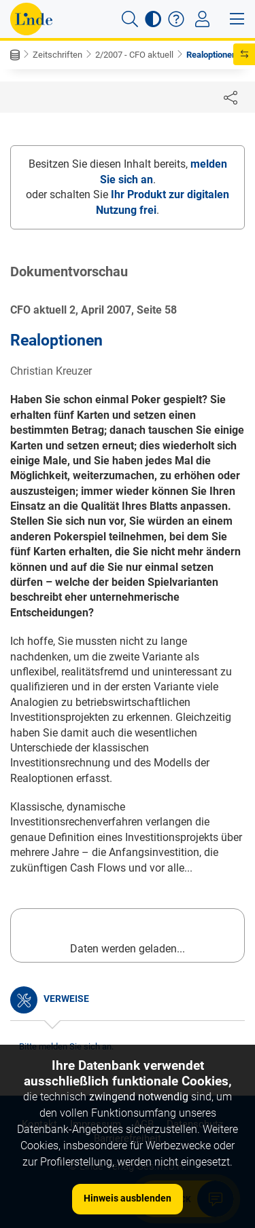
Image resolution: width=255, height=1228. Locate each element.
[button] (129, 19)
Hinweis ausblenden (127, 1198)
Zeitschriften (57, 55)
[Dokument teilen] (230, 97)
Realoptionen (211, 55)
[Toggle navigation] (202, 19)
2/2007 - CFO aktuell (134, 55)
